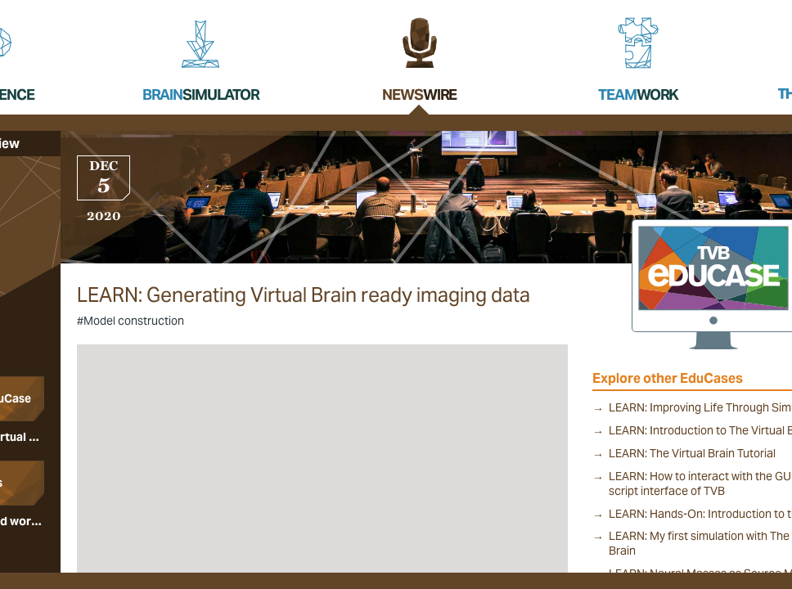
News (419, 94)
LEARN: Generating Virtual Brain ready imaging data (303, 296)
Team (638, 94)
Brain (200, 94)
